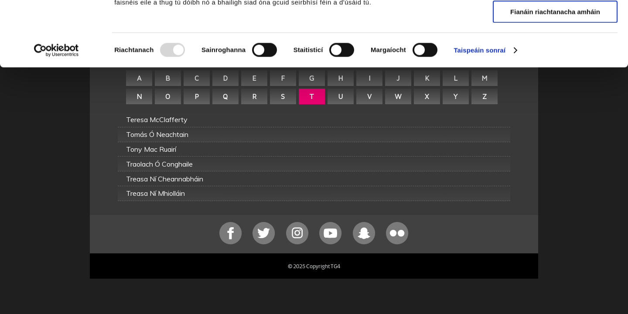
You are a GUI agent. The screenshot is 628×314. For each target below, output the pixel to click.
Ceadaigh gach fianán (555, 21)
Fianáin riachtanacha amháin (555, 72)
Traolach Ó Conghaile (159, 164)
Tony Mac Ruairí (151, 149)
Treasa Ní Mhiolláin (155, 193)
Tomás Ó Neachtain (157, 134)
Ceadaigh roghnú (555, 47)
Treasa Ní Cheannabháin (164, 178)
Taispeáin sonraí (479, 111)
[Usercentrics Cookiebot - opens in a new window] (56, 111)
